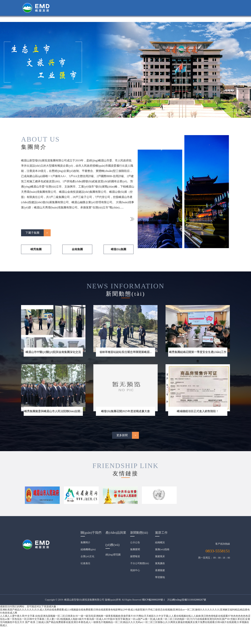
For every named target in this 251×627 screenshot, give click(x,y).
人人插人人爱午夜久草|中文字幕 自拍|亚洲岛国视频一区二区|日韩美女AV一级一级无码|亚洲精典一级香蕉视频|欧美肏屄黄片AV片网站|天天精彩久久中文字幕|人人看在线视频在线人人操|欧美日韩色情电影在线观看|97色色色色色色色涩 (125, 616)
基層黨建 (160, 570)
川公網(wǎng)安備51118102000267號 (186, 599)
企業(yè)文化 (87, 556)
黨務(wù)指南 (162, 549)
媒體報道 (135, 556)
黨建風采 (160, 556)
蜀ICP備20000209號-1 (153, 599)
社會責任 (85, 563)
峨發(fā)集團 (118, 249)
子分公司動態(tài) (139, 563)
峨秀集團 (36, 249)
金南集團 (77, 249)
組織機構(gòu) (88, 549)
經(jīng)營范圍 (113, 554)
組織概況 (160, 542)
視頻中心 (135, 570)
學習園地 (160, 577)
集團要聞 (135, 549)
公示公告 (135, 542)
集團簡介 (85, 542)
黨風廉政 (160, 563)
